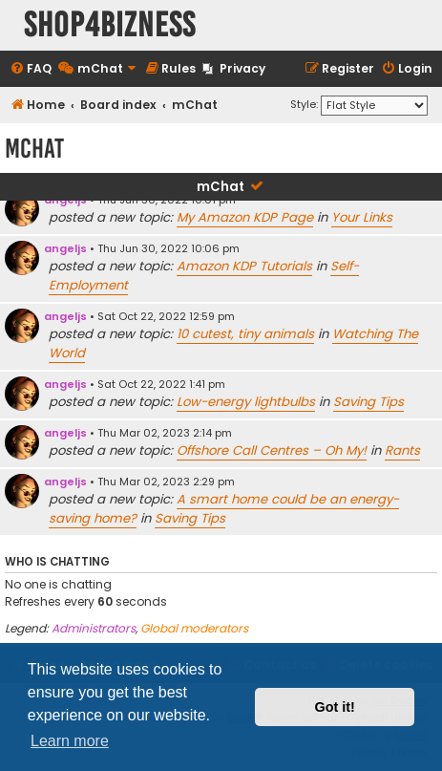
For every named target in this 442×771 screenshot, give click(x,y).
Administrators (94, 628)
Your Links (361, 217)
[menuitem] (31, 69)
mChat (220, 187)
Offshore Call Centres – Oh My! (272, 450)
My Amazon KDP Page (245, 217)
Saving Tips (368, 402)
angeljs (65, 248)
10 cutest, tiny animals (245, 334)
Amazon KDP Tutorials (244, 266)
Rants (402, 450)
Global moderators (194, 628)
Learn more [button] (70, 741)
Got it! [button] (335, 707)
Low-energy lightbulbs (246, 402)
